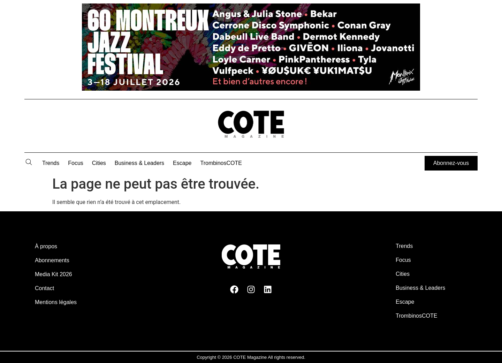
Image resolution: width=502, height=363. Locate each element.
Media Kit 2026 (53, 274)
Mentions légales (56, 302)
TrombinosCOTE (221, 163)
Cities (99, 163)
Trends (50, 163)
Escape (182, 163)
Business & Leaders (139, 163)
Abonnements (52, 260)
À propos (46, 246)
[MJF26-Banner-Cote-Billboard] (251, 88)
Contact (44, 288)
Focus (75, 163)
